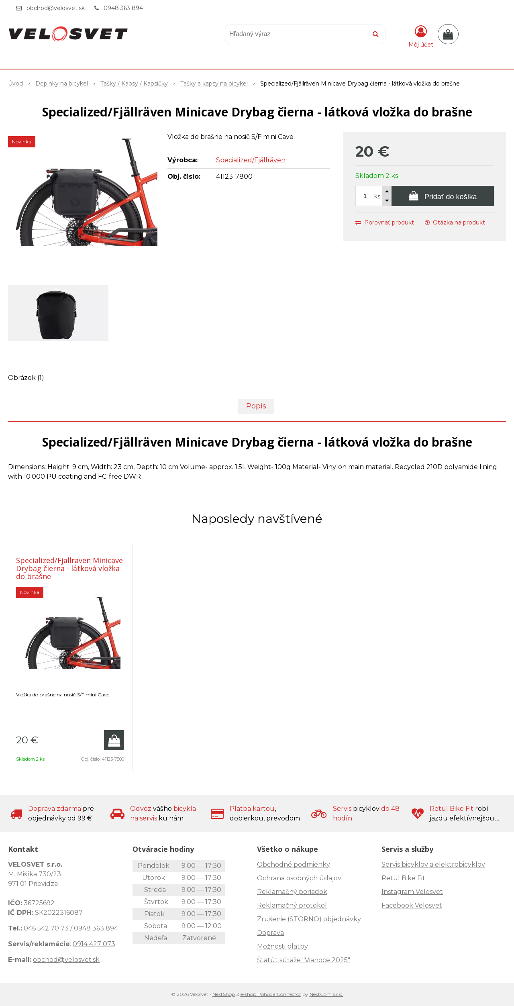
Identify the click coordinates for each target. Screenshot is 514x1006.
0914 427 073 (94, 944)
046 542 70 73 (46, 928)
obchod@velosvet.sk (56, 8)
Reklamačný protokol (292, 905)
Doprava (270, 933)
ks (377, 196)
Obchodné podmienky (293, 864)
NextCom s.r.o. (326, 994)
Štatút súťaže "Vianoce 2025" (303, 960)
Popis (256, 406)
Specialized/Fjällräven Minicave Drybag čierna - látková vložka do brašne (69, 568)
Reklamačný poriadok (292, 892)
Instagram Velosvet (412, 892)
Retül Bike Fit (403, 878)
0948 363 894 (123, 8)
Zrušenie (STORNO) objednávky (309, 919)
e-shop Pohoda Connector (271, 994)
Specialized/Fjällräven (251, 160)
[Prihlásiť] (420, 35)
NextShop (223, 994)
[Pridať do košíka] (443, 196)
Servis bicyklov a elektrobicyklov (433, 864)
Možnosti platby (282, 946)
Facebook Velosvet (411, 905)
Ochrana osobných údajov (299, 878)
